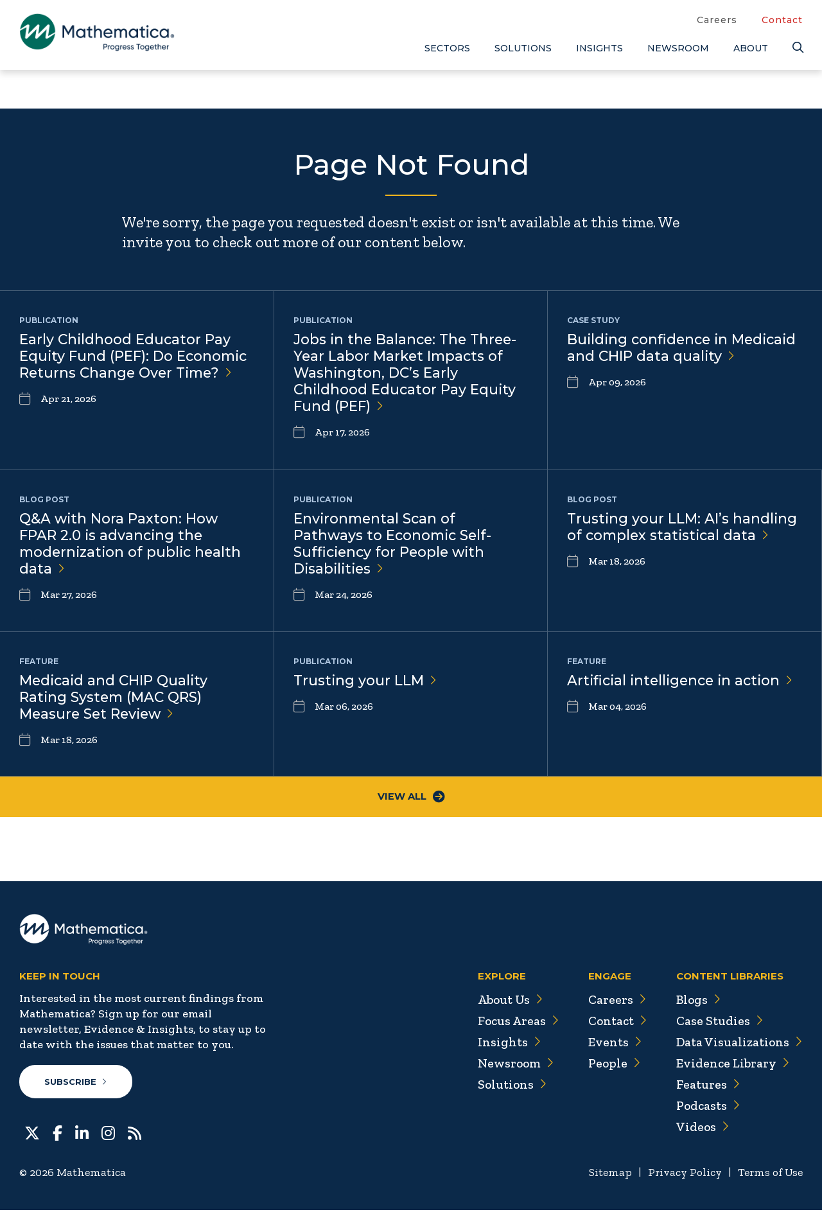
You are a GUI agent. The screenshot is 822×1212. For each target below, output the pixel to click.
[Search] (798, 48)
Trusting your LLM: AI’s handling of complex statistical (683, 527)
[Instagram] (108, 1134)
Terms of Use (769, 1174)
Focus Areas (512, 1022)
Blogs (697, 1000)
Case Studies (718, 1022)
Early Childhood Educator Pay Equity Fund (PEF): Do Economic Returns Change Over (135, 357)
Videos (701, 1128)
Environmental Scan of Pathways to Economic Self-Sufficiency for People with (394, 544)
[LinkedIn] (82, 1134)
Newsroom (678, 48)
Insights (599, 48)
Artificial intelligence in (683, 680)
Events (610, 1043)
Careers (717, 20)
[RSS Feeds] (134, 1134)
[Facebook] (57, 1134)
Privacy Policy (680, 1174)
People (609, 1064)
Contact (782, 20)
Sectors (447, 48)
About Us (504, 1000)
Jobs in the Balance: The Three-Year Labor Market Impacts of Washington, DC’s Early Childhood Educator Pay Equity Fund (407, 374)
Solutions (523, 48)
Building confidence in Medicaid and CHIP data (653, 357)
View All (411, 797)
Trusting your (365, 680)
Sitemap (603, 1174)
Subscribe (76, 1083)
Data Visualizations (738, 1043)
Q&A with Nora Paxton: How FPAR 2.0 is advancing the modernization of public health (133, 544)
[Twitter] (32, 1134)
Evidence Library (731, 1064)
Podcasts (707, 1106)
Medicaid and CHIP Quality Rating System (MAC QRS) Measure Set (115, 698)
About (750, 48)
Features (706, 1085)
